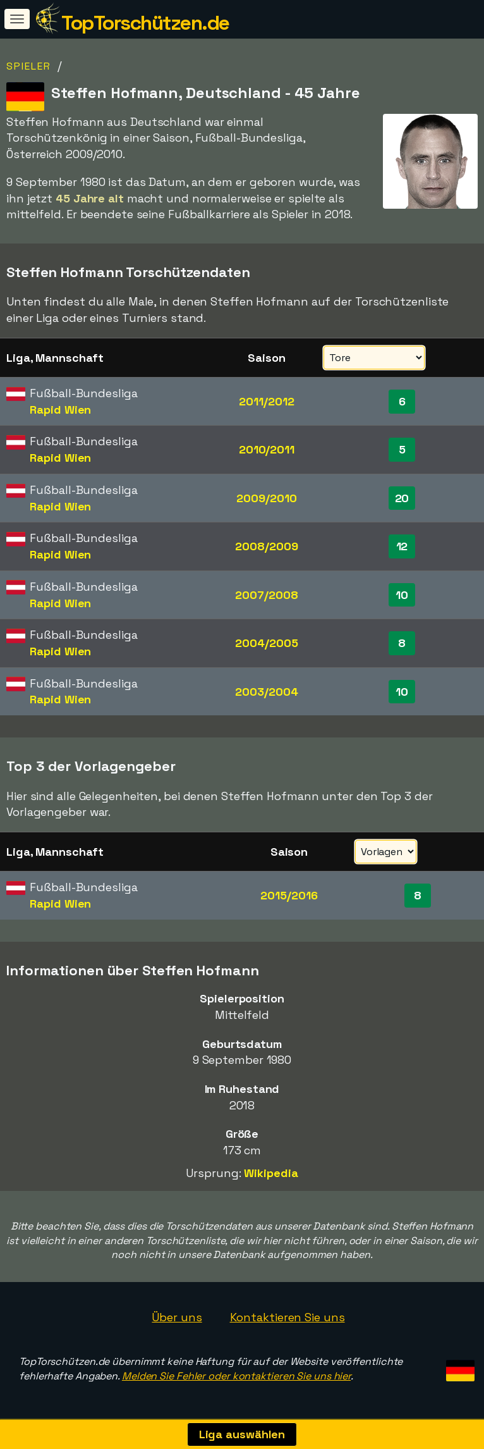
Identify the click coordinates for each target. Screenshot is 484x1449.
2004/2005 (266, 643)
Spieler (28, 66)
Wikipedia (271, 1173)
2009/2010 (266, 498)
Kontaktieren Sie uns (287, 1317)
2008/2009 (266, 546)
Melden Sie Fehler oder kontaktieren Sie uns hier (236, 1376)
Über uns (177, 1317)
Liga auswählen (242, 1434)
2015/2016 (288, 895)
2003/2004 (266, 691)
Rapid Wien (60, 409)
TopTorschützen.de (145, 22)
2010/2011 (266, 449)
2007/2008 (266, 595)
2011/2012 (266, 401)
